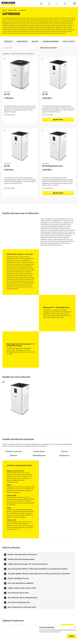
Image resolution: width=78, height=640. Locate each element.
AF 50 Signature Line (52, 166)
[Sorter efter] (19, 47)
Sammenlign (11, 115)
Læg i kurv (58, 119)
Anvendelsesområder (50, 41)
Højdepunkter (22, 41)
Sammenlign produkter (49, 48)
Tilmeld (71, 636)
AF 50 (7, 166)
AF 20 (7, 94)
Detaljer (35, 41)
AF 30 (45, 94)
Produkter (8, 41)
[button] (74, 41)
